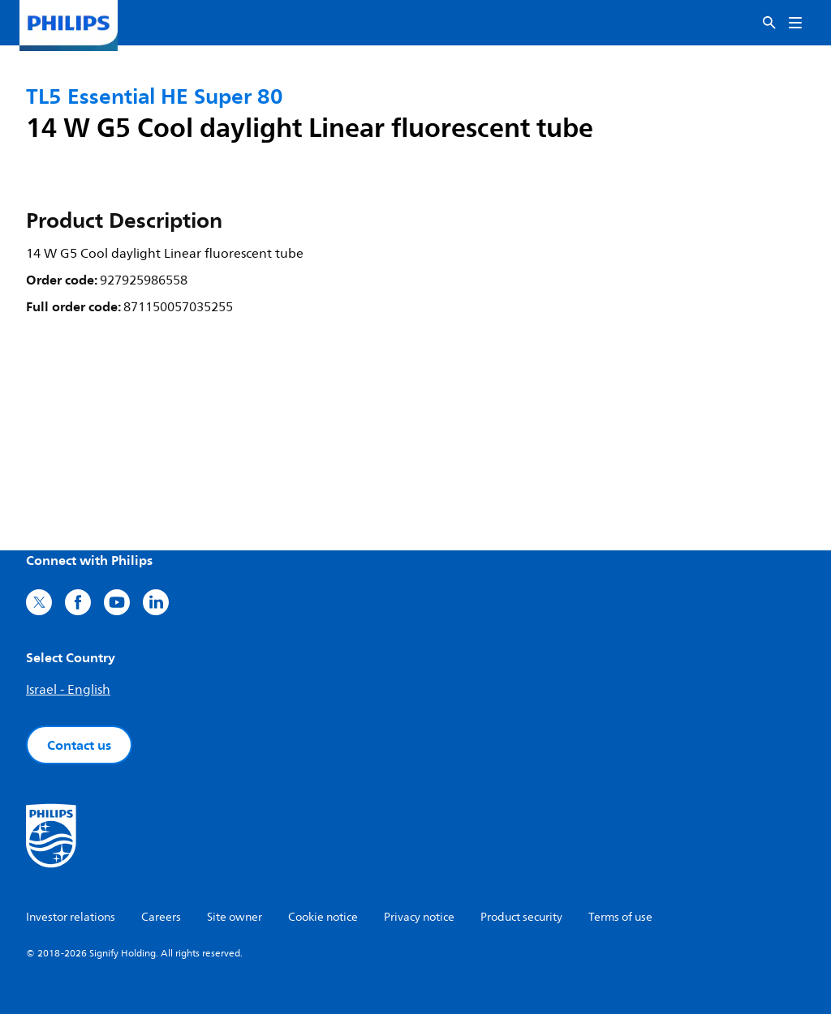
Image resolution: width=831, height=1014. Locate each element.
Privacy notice (419, 917)
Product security (521, 917)
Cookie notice (323, 917)
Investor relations (70, 917)
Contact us (79, 745)
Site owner (234, 917)
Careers (161, 917)
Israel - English (68, 689)
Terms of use (620, 917)
